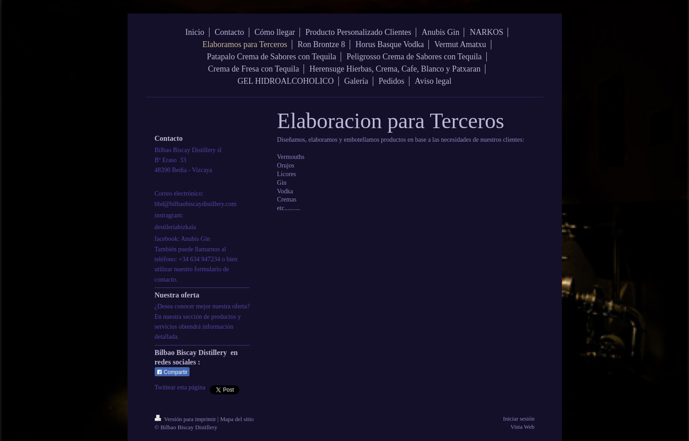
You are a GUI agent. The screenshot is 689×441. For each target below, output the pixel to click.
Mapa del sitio (236, 419)
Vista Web (522, 426)
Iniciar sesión (519, 418)
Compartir (172, 372)
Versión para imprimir (186, 419)
